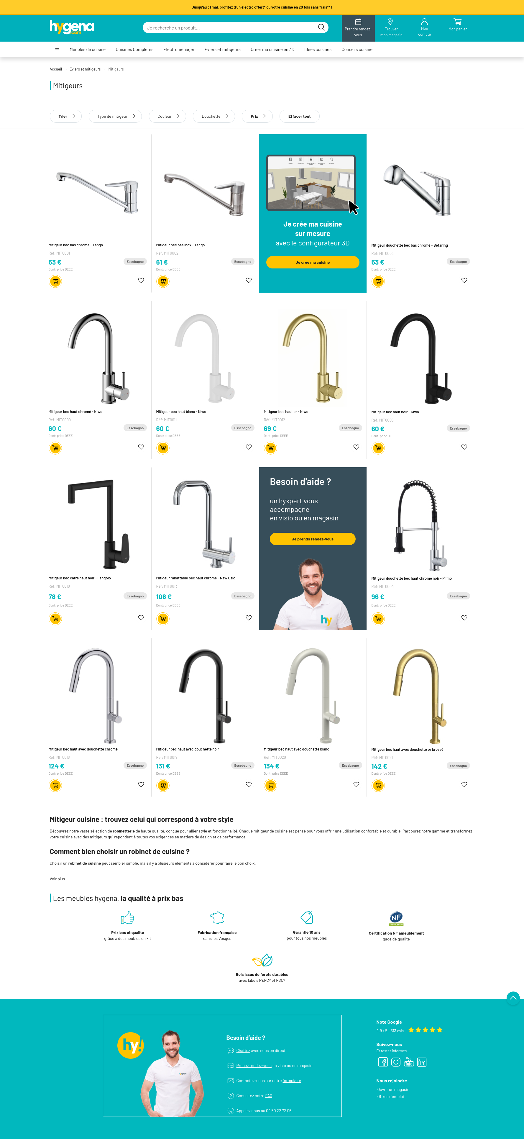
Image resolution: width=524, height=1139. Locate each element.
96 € (378, 596)
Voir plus (57, 878)
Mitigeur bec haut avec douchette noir (187, 749)
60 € (55, 428)
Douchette (211, 116)
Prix (257, 116)
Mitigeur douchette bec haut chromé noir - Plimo (412, 578)
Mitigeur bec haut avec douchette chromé (83, 749)
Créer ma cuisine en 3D (272, 49)
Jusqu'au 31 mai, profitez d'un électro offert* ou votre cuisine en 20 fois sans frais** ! (262, 7)
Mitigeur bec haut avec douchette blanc (296, 749)
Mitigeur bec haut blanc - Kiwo (181, 411)
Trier (66, 116)
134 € (272, 766)
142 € (379, 766)
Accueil (56, 69)
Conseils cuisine (356, 49)
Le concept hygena (278, 1114)
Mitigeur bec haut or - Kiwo (286, 411)
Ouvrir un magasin (393, 1052)
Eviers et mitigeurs (223, 49)
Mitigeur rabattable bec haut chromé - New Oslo (196, 578)
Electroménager (179, 49)
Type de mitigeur (112, 116)
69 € (270, 428)
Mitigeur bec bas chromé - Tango (76, 244)
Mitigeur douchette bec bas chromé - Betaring (410, 245)
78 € (55, 596)
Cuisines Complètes (135, 49)
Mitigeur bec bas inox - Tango (180, 244)
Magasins (270, 1121)
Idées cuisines (317, 49)
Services (269, 1128)
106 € (164, 596)
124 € (57, 766)
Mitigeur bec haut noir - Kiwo (395, 411)
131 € (163, 766)
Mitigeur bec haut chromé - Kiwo (76, 411)
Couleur (165, 116)
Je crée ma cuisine (313, 262)
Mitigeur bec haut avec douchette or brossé (407, 749)
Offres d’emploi (390, 1059)
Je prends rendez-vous (313, 538)
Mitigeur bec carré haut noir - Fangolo (80, 578)
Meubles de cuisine (88, 49)
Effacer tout (299, 116)
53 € (55, 262)
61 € (162, 262)
